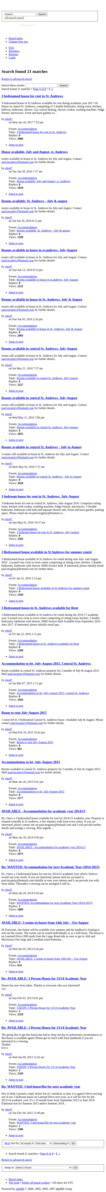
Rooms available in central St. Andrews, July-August (39, 348)
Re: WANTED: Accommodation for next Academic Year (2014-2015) (50, 867)
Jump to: (9, 1167)
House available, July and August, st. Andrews (34, 152)
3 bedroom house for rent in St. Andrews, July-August (40, 496)
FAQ (11, 47)
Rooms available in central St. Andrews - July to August (41, 447)
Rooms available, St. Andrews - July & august (34, 201)
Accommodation (27, 128)
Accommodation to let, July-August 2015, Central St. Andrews (46, 663)
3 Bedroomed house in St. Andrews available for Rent (39, 608)
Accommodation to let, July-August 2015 (30, 762)
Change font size (18, 41)
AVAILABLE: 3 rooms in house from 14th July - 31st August (45, 923)
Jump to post (16, 144)
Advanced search (14, 17)
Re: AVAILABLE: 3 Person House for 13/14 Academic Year (44, 978)
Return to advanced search (16, 79)
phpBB (20, 1188)
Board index (16, 38)
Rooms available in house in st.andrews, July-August (39, 250)
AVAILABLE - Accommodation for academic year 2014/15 (43, 811)
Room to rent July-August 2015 (24, 713)
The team (14, 1182)
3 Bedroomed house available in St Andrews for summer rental (46, 552)
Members (14, 51)
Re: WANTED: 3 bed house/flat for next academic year (40, 1086)
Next (7, 1143)
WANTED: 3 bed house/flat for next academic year (46, 1122)
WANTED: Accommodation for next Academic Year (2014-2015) (54, 902)
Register (13, 54)
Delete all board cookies (36, 1182)
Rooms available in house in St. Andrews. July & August (41, 299)
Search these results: (29, 85)
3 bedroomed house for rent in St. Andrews (32, 96)
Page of (39, 88)
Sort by (15, 1143)
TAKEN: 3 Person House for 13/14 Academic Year (46, 1007)
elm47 (8, 119)
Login (12, 57)
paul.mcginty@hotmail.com (17, 162)
